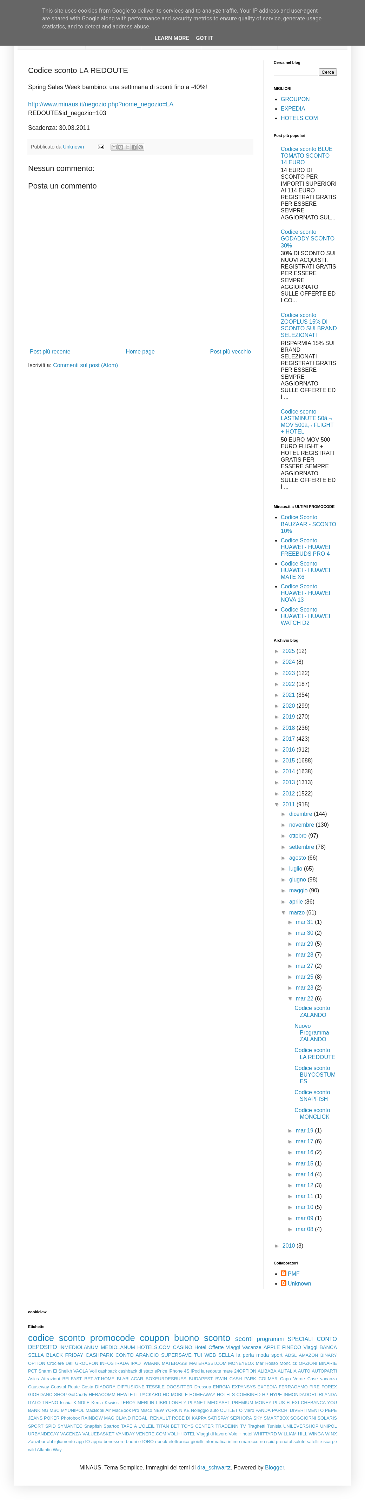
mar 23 (305, 988)
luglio (296, 869)
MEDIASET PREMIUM (230, 1402)
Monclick (288, 1363)
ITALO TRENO (43, 1402)
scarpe (330, 1441)
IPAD (136, 1363)
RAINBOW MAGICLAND (106, 1418)
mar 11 (305, 1196)
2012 (290, 794)
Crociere (55, 1363)
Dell (69, 1363)
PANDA (263, 1410)
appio (96, 1441)
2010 (290, 1246)
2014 (290, 771)
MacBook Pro (125, 1410)
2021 (290, 695)
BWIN (221, 1378)
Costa (87, 1386)
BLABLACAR (130, 1378)
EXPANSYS (244, 1386)
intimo (234, 1441)
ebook (161, 1441)
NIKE (184, 1410)
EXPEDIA (293, 109)
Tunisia (274, 1426)
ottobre (298, 836)
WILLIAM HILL (292, 1433)
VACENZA (70, 1433)
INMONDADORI (300, 1394)
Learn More (171, 38)
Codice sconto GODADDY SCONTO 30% (307, 238)
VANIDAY (125, 1433)
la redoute (211, 1371)
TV (243, 1426)
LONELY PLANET (187, 1402)
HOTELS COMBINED (238, 1394)
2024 (290, 662)
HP (265, 1394)
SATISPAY (218, 1418)
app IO (83, 1441)
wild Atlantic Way (45, 1449)
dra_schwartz (214, 1468)
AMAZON (308, 1355)
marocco (250, 1441)
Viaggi (310, 1347)
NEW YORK (165, 1410)
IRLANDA (327, 1394)
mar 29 (305, 944)
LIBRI (161, 1402)
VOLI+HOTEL (181, 1433)
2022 (290, 684)
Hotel (200, 1347)
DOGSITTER (179, 1386)
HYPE (276, 1394)
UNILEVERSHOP (300, 1426)
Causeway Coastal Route (54, 1386)
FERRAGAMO (293, 1386)
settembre (302, 847)
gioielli (197, 1441)
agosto (298, 858)
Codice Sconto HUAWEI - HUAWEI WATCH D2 (305, 616)
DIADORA (105, 1386)
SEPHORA (241, 1418)
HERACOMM (102, 1394)
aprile (297, 902)
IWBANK (151, 1363)
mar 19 (305, 1131)
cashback (107, 1371)
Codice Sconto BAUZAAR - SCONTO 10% (308, 524)
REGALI (140, 1418)
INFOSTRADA (114, 1363)
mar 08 (305, 1229)
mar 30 (305, 933)
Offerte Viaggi (224, 1347)
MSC (54, 1410)
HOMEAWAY (202, 1394)
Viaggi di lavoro (212, 1433)
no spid (267, 1441)
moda (262, 1355)
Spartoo (111, 1426)
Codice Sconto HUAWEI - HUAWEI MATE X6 (305, 570)
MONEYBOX (241, 1363)
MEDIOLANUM (118, 1347)
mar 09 (305, 1218)
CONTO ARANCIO (137, 1355)
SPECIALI (300, 1339)
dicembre (301, 814)
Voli (93, 1371)
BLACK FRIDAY (65, 1355)
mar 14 (305, 1174)
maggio (299, 890)
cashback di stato (135, 1371)
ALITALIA (287, 1371)
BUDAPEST (201, 1378)
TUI (198, 1355)
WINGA (316, 1433)
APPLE (272, 1347)
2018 (290, 728)
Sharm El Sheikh (55, 1371)
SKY (258, 1418)
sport (277, 1355)
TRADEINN (226, 1426)
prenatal (284, 1441)
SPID (50, 1426)
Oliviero (246, 1410)
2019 (290, 717)
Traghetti (256, 1426)
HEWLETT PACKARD (139, 1394)
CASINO (182, 1347)
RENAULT (160, 1418)
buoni (131, 1441)
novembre (302, 825)
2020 (290, 706)
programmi (270, 1339)
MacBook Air (98, 1410)
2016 (290, 750)
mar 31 (305, 922)
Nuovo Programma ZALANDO (311, 1032)
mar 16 (305, 1152)
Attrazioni (50, 1378)
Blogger (274, 1468)
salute (299, 1441)
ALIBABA (267, 1371)
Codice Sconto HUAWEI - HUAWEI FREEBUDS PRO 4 (305, 547)
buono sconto (202, 1338)
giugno (298, 880)
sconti (244, 1338)
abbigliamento (61, 1441)
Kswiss (112, 1402)
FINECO (291, 1347)
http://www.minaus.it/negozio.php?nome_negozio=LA (100, 104)
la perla (245, 1355)
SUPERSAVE (176, 1355)
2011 (290, 804)
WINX (331, 1433)
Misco (146, 1410)
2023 (290, 673)
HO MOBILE (175, 1394)
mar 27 (305, 966)
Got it (204, 38)
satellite (314, 1441)
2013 (290, 782)
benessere (114, 1441)
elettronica (179, 1441)
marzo (297, 913)
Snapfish (93, 1426)
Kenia (97, 1402)
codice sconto (56, 1338)
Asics (33, 1378)
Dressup (202, 1386)
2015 (290, 761)
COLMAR (268, 1378)
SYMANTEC (70, 1426)
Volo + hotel (240, 1433)
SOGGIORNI (303, 1418)
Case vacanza (322, 1378)
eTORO (146, 1441)
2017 (290, 739)
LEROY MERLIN (137, 1402)
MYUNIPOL (72, 1410)
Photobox (70, 1418)
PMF (294, 1274)
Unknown (299, 1284)
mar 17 (305, 1141)
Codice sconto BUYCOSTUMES (315, 1074)
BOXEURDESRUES (166, 1378)
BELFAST (72, 1378)
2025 (290, 651)
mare (228, 1371)
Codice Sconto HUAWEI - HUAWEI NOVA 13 (305, 593)
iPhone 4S (178, 1371)
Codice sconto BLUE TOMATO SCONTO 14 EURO (307, 155)
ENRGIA (221, 1386)
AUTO (304, 1371)
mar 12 (305, 1185)
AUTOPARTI (324, 1371)
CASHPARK (99, 1355)
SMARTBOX (276, 1418)
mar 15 (305, 1164)
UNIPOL (328, 1426)
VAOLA (80, 1371)
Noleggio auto (205, 1410)
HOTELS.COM (299, 118)
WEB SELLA (219, 1355)
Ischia (66, 1402)
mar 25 (305, 977)
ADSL (291, 1355)
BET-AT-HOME (99, 1378)
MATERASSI (174, 1363)
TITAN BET (168, 1426)
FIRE (315, 1386)
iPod (195, 1371)
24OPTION (245, 1371)
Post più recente (50, 352)
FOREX (329, 1386)
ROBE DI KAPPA (189, 1418)
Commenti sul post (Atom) (85, 365)
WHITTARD (265, 1433)
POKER (52, 1418)
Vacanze (251, 1347)
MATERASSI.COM (207, 1363)
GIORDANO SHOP (47, 1394)
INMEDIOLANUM (79, 1347)
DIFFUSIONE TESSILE (141, 1386)
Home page (140, 352)
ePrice (160, 1371)
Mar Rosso (267, 1363)
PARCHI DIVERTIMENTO (298, 1410)
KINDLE (81, 1402)
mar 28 (305, 955)
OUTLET (229, 1410)
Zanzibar (37, 1441)
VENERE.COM (151, 1433)
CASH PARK (243, 1378)
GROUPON (295, 99)
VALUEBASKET (98, 1433)
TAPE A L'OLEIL (138, 1426)
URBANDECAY (43, 1433)
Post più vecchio (230, 352)
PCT (32, 1371)
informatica (216, 1441)
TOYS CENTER (197, 1426)
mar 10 (305, 1207)
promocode (112, 1338)
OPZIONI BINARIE (318, 1363)
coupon (154, 1338)
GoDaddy (77, 1394)
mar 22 (305, 999)
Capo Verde (292, 1378)
